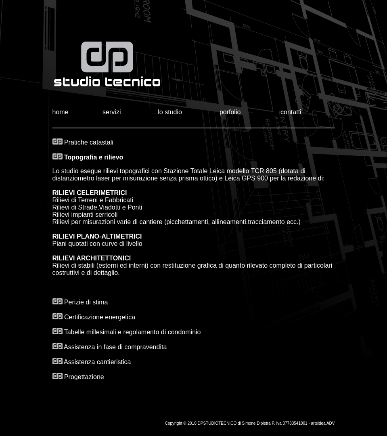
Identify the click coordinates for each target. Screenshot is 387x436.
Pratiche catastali (82, 142)
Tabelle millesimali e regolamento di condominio (132, 332)
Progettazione (78, 376)
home (60, 112)
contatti (290, 112)
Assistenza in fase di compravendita (109, 347)
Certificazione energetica (94, 317)
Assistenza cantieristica (91, 361)
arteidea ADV (323, 423)
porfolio (230, 112)
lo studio (170, 112)
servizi (112, 112)
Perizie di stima (80, 302)
